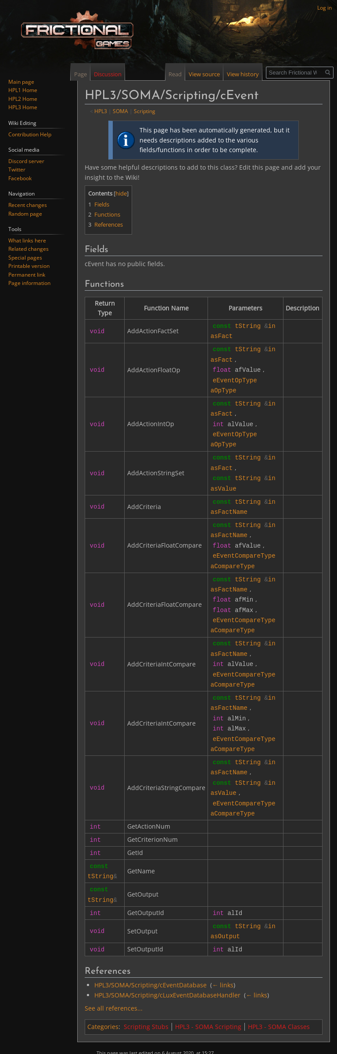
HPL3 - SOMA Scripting (208, 1001)
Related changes (28, 249)
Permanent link (26, 274)
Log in (324, 7)
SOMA (120, 110)
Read (175, 74)
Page (80, 74)
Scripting (144, 110)
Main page (21, 81)
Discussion (108, 74)
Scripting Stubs (146, 1001)
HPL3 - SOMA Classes (279, 1001)
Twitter (16, 169)
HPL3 (100, 110)
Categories (102, 1001)
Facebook (20, 178)
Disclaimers (199, 1041)
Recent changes (27, 205)
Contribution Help (29, 134)
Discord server (26, 161)
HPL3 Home (22, 107)
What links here (27, 240)
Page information (29, 283)
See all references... (114, 983)
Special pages (25, 257)
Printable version (29, 266)
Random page (25, 213)
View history (243, 74)
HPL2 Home (22, 99)
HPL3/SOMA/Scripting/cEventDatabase (150, 960)
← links (222, 960)
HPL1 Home (22, 90)
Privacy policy (112, 1041)
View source (204, 74)
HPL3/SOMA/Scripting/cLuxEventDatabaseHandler (167, 970)
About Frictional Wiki (157, 1041)
